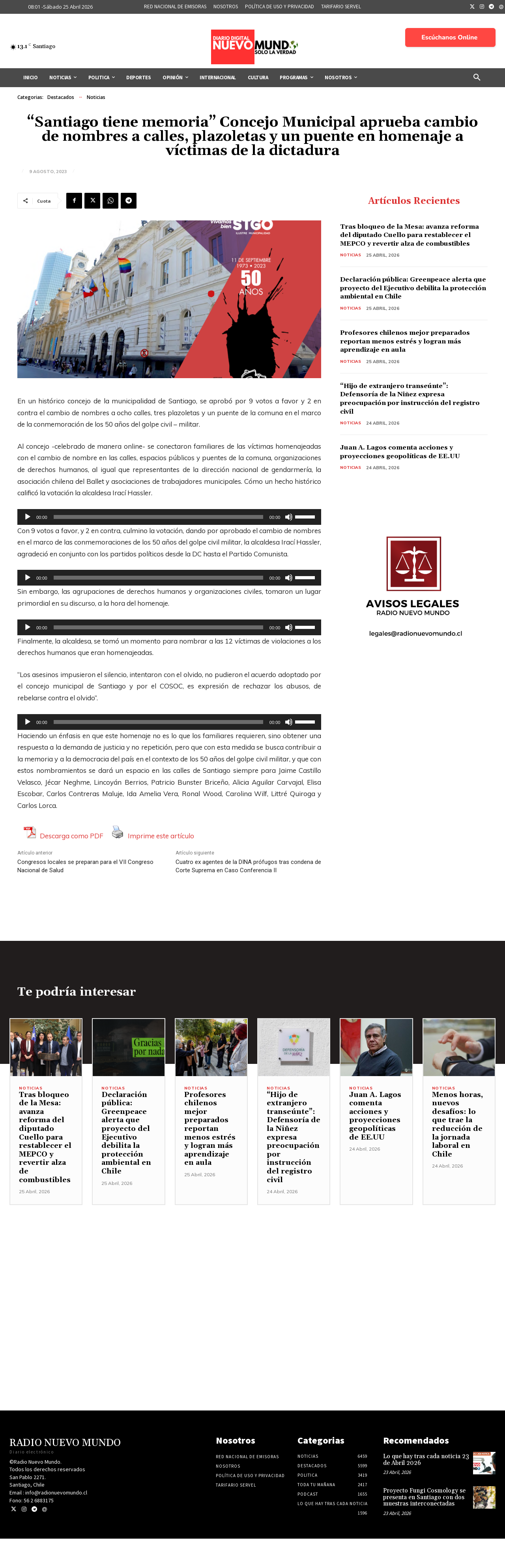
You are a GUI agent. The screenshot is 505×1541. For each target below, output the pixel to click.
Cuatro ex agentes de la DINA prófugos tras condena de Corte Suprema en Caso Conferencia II (248, 866)
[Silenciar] (289, 517)
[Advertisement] (252, 1262)
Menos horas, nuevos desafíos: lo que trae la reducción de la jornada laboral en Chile (457, 1127)
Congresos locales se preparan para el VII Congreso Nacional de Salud (85, 866)
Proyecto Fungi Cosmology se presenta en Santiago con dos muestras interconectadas (424, 1499)
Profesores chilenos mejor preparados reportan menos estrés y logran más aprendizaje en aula (410, 360)
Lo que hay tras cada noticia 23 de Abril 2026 (426, 1462)
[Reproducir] (28, 517)
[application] (169, 517)
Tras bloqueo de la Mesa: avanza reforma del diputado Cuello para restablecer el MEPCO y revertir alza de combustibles (409, 240)
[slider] (158, 517)
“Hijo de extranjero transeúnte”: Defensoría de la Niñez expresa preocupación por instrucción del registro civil (404, 417)
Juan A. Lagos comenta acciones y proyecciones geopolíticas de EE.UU (408, 471)
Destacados (60, 97)
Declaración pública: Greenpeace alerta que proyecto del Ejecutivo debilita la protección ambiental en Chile (407, 302)
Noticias (96, 97)
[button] (477, 77)
